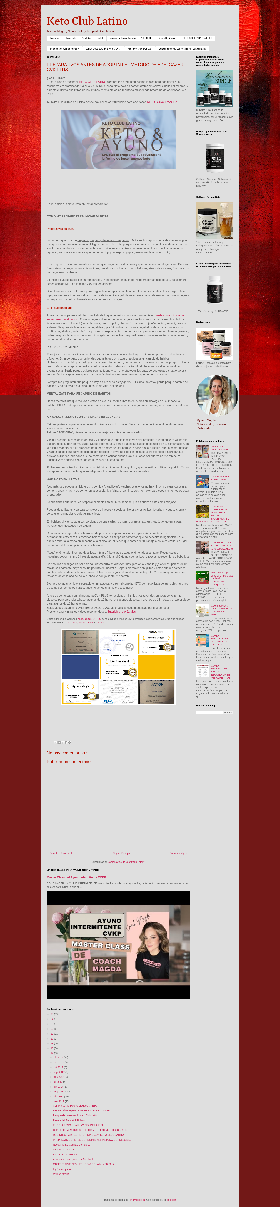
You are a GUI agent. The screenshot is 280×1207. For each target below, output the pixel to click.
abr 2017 (59, 1096)
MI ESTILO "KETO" (64, 1149)
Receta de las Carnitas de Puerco (71, 1144)
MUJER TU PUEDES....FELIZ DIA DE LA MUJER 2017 (83, 1164)
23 (52, 1024)
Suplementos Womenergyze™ (64, 49)
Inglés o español (62, 1169)
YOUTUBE (70, 622)
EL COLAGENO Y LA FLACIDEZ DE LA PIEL (78, 1125)
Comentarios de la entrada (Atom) (126, 861)
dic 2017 (59, 1057)
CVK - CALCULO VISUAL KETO (220, 478)
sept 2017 (59, 1072)
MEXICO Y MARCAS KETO (220, 448)
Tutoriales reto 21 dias (122, 611)
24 (52, 1019)
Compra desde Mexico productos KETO (75, 1105)
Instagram (54, 38)
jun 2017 (59, 1086)
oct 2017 (59, 1067)
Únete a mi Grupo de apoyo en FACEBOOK (130, 38)
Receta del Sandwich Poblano (69, 1120)
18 (52, 1048)
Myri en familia (61, 1174)
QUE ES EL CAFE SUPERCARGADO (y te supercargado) (222, 545)
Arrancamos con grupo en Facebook (73, 1159)
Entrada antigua (178, 853)
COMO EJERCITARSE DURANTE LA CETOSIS (219, 640)
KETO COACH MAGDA (162, 101)
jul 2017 (58, 1081)
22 (52, 1028)
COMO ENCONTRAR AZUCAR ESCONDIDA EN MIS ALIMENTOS (221, 671)
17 (52, 1053)
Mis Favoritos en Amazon (140, 49)
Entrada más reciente (61, 853)
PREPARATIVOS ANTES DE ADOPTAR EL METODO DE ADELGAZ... (92, 1139)
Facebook (71, 38)
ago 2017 (59, 1076)
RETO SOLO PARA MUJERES (197, 38)
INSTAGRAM (85, 622)
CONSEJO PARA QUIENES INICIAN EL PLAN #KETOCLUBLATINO (91, 1130)
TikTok (100, 38)
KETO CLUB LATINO (93, 81)
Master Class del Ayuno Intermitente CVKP (76, 877)
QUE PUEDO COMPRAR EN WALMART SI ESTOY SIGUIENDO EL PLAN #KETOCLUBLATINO (212, 514)
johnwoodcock (137, 1199)
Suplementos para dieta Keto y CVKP (103, 49)
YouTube (86, 38)
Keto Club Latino (87, 20)
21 (52, 1033)
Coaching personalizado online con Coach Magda (182, 49)
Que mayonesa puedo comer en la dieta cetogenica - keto (221, 610)
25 (52, 1014)
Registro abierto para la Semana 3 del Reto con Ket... (82, 1110)
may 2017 (59, 1091)
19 (52, 1043)
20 (52, 1038)
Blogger (171, 1199)
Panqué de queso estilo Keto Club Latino (75, 1115)
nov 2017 (59, 1062)
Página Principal (121, 853)
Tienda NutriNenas (167, 38)
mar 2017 (59, 1101)
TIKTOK (100, 622)
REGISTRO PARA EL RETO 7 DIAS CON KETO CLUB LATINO (88, 1134)
